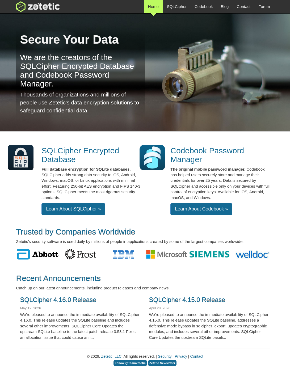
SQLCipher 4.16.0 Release (58, 299)
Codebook (204, 6)
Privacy (181, 356)
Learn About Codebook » (201, 209)
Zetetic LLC (32, 6)
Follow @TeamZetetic (130, 363)
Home (153, 8)
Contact (243, 6)
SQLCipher (177, 6)
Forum (264, 6)
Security (164, 356)
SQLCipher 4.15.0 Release (187, 299)
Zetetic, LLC (111, 356)
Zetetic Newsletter (162, 363)
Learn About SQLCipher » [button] (73, 209)
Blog (225, 6)
